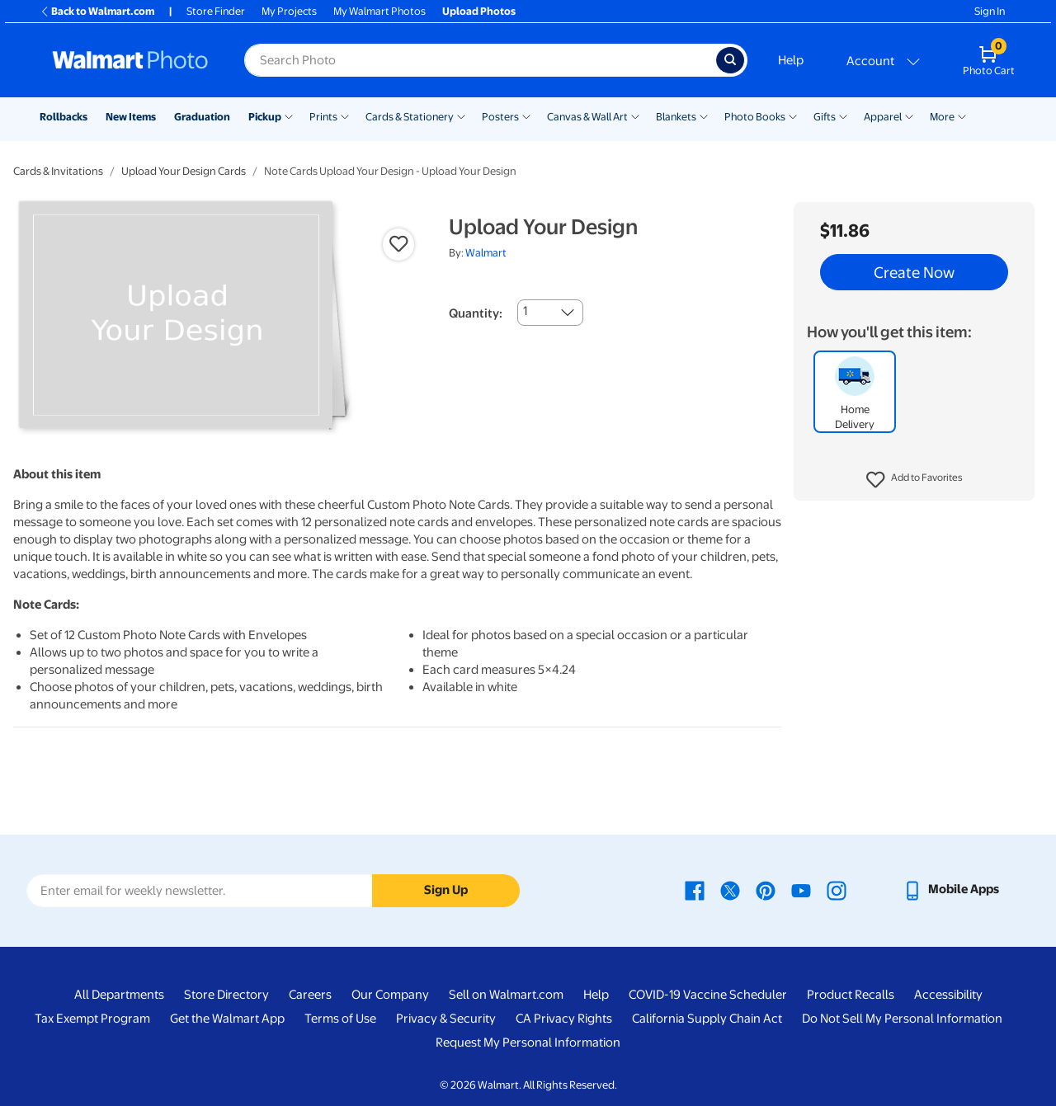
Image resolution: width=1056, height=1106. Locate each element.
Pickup (264, 117)
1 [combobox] (525, 311)
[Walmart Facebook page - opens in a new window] (695, 889)
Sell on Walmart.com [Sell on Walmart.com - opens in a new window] (506, 994)
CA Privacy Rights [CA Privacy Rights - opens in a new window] (564, 1018)
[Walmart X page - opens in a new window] (730, 889)
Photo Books (754, 117)
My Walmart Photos (379, 11)
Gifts (824, 117)
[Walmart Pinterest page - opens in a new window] (766, 889)
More (942, 117)
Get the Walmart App (227, 1018)
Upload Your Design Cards (183, 171)
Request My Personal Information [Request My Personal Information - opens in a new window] (528, 1042)
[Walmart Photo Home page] (130, 60)
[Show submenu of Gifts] (843, 115)
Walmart (486, 253)
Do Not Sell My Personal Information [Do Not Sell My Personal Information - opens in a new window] (902, 1018)
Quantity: (475, 313)
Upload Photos (479, 11)
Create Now (914, 272)
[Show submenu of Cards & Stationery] (461, 115)
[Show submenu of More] (962, 115)
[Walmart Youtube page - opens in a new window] (801, 889)
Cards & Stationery (409, 117)
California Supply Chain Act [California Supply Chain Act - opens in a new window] (707, 1018)
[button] (914, 480)
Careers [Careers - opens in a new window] (310, 994)
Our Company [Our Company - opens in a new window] (390, 994)
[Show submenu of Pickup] (289, 115)
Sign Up (446, 889)
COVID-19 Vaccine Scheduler (708, 994)
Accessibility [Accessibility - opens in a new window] (948, 994)
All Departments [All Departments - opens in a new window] (119, 994)
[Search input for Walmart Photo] (480, 60)
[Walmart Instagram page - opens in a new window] (836, 889)
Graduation (202, 117)
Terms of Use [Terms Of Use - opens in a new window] (340, 1018)
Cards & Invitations (58, 171)
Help (791, 60)
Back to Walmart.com (97, 11)
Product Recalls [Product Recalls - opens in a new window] (850, 994)
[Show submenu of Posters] (526, 115)
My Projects (289, 11)
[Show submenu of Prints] (345, 115)
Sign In (989, 11)
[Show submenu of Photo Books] (793, 115)
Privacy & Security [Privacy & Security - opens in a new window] (446, 1018)
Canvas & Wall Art (587, 117)
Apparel (883, 117)
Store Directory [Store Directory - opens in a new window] (226, 994)
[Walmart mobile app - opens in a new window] (951, 889)
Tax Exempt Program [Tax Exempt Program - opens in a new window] (92, 1018)
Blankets (676, 117)
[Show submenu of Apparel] (909, 115)
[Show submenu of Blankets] (704, 115)
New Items (131, 117)
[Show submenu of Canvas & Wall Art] (635, 115)
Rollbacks (63, 117)
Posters (500, 117)
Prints (323, 117)
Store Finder (215, 11)
